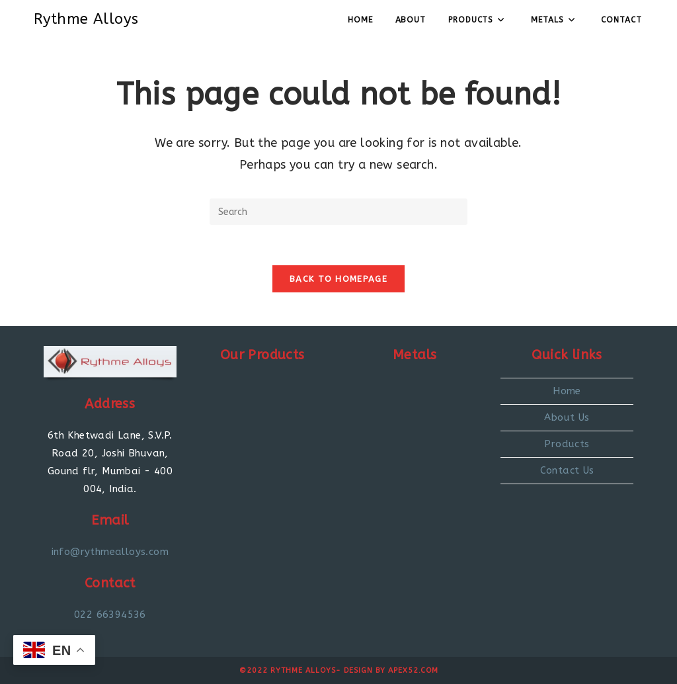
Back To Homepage (338, 279)
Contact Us (567, 470)
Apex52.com (413, 670)
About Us (566, 417)
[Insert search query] (338, 211)
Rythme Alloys (86, 19)
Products (566, 444)
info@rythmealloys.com (110, 552)
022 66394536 (110, 614)
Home (567, 391)
